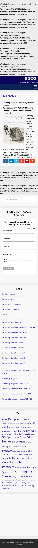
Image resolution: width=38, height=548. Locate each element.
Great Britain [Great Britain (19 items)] (27, 437)
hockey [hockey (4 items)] (20, 446)
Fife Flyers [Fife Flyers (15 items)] (7, 437)
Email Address (8, 231)
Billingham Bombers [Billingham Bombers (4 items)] (11, 423)
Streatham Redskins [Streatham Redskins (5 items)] (8, 480)
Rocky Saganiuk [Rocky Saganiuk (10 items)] (15, 472)
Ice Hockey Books (8, 299)
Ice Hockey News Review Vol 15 (14, 337)
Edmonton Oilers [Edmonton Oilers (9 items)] (20, 434)
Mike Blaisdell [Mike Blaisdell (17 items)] (13, 457)
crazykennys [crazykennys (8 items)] (6, 431)
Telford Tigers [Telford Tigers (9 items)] (19, 480)
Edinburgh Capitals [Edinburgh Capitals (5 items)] (7, 434)
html (5, 259)
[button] (19, 87)
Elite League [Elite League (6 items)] (31, 434)
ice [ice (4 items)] (23, 446)
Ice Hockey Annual (9, 294)
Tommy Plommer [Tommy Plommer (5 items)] (16, 483)
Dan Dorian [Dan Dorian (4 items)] (15, 431)
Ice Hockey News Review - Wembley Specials (19, 327)
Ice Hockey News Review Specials (14, 332)
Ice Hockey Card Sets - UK (11, 304)
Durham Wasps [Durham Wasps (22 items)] (27, 430)
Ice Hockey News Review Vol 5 (13, 358)
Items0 (24, 83)
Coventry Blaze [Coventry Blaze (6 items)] (26, 427)
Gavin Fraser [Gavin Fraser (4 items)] (16, 437)
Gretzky (5, 314)
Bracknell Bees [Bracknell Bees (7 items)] (23, 424)
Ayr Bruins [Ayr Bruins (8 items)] (23, 420)
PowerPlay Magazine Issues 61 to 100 (16, 394)
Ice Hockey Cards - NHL (11, 309)
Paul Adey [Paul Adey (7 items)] (18, 467)
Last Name (6, 246)
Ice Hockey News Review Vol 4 (13, 353)
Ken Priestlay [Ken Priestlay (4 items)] (13, 455)
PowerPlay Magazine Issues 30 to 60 (16, 389)
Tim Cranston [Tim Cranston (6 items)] (6, 483)
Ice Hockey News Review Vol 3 (13, 348)
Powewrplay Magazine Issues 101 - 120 (17, 399)
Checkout (34, 83)
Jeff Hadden (10, 95)
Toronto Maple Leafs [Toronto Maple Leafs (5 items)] (8, 486)
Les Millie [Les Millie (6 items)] (21, 455)
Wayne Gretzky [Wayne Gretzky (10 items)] (21, 485)
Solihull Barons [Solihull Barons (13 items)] (26, 476)
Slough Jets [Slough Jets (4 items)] (16, 477)
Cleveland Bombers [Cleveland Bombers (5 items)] (14, 427)
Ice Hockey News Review (11, 322)
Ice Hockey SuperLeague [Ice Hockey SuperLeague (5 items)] (19, 451)
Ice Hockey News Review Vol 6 (13, 363)
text (5, 261)
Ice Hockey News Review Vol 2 (13, 343)
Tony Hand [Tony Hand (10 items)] (26, 482)
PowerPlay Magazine (10, 378)
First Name (6, 239)
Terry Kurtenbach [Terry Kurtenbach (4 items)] (30, 480)
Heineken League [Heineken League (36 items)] (13, 441)
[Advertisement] (19, 515)
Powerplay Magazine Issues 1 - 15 (15, 384)
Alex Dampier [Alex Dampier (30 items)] (10, 419)
